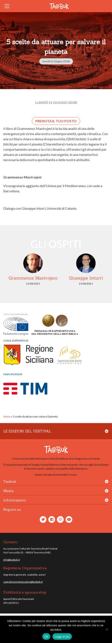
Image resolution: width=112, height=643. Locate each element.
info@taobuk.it (11, 559)
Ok (46, 636)
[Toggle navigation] (8, 6)
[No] (106, 629)
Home (7, 416)
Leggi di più (62, 636)
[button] (106, 434)
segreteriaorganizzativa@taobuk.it (23, 581)
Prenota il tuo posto (56, 121)
